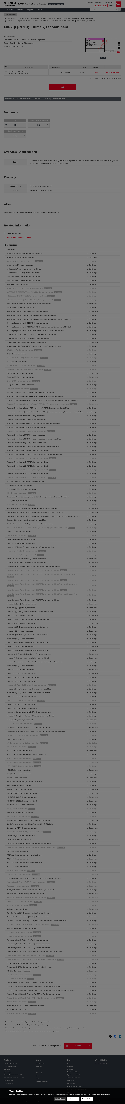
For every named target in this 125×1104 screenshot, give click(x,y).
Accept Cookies (87, 1099)
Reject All (73, 1099)
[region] (62, 1096)
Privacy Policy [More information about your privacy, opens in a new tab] (105, 1094)
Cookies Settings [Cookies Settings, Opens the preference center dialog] (60, 1099)
